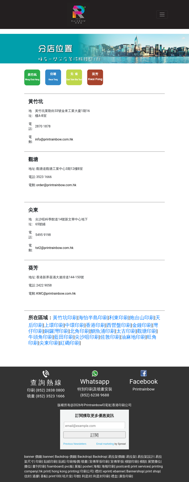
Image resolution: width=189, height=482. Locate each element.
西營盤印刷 (119, 325)
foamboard (55, 466)
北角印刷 (79, 331)
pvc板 (69, 466)
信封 (27, 476)
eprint (107, 471)
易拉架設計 (145, 457)
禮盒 (114, 476)
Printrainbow (144, 389)
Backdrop (84, 457)
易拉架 (131, 457)
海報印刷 (108, 466)
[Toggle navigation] (162, 14)
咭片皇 (67, 476)
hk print (44, 471)
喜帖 (44, 476)
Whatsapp (94, 381)
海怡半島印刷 (93, 318)
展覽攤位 (154, 461)
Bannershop (135, 471)
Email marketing (105, 443)
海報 (96, 466)
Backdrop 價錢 (65, 457)
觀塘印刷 (147, 331)
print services (140, 466)
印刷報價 (73, 461)
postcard (122, 466)
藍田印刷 (64, 337)
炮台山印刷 (142, 318)
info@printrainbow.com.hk (54, 139)
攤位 (27, 466)
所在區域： (40, 318)
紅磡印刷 (70, 343)
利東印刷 (119, 318)
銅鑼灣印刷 (56, 331)
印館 (77, 476)
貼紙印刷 (50, 461)
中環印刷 (75, 325)
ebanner (119, 471)
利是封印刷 (101, 476)
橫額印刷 (131, 461)
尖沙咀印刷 (87, 337)
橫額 (143, 461)
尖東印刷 (49, 343)
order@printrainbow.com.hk (56, 185)
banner (48, 457)
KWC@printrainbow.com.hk (56, 293)
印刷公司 (86, 471)
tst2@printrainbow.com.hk (54, 248)
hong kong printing (65, 471)
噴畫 (84, 461)
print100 (55, 476)
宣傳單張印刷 (99, 461)
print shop (152, 471)
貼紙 (61, 461)
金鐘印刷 (142, 325)
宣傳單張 (116, 461)
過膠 (35, 476)
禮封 (98, 471)
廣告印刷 (125, 476)
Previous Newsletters (74, 443)
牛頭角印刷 (40, 337)
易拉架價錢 (116, 457)
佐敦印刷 (110, 337)
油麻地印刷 (133, 337)
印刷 (39, 461)
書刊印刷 (38, 466)
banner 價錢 (33, 457)
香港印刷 (95, 325)
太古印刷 (126, 331)
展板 (78, 466)
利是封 (87, 476)
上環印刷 (54, 325)
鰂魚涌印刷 (103, 331)
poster (87, 466)
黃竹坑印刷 (65, 318)
